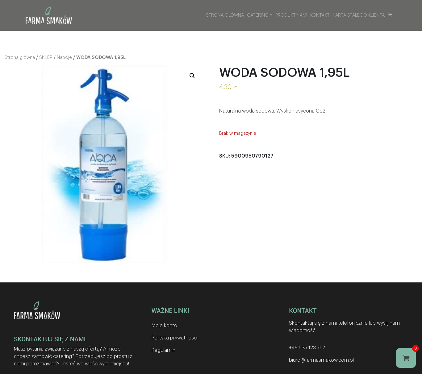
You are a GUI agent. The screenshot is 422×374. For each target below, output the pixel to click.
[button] (192, 75)
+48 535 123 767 (307, 347)
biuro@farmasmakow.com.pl (321, 360)
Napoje (64, 57)
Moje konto (164, 325)
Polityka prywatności (175, 337)
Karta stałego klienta (359, 15)
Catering (258, 15)
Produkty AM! (291, 15)
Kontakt (320, 15)
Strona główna (225, 15)
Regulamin (163, 350)
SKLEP (45, 57)
